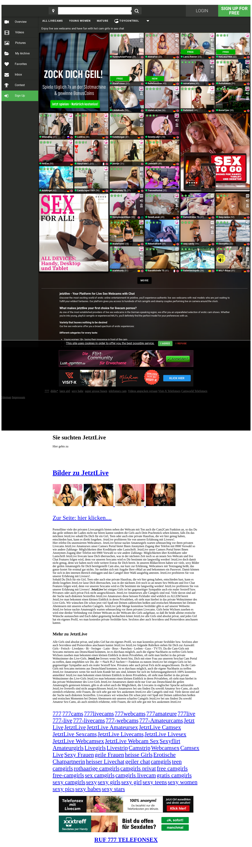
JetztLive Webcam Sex (132, 741)
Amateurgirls (68, 747)
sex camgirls (100, 775)
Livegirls (95, 747)
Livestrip (117, 747)
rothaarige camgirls (97, 768)
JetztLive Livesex (165, 734)
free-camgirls (68, 775)
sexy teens (155, 782)
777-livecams (89, 720)
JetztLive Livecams (121, 734)
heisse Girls (139, 754)
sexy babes (88, 789)
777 (57, 713)
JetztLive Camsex (160, 727)
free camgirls (172, 768)
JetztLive (75, 727)
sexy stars (113, 789)
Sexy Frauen (79, 754)
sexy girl (131, 782)
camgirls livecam (135, 775)
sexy (91, 782)
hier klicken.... (95, 517)
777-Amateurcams (161, 720)
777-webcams (122, 720)
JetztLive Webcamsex (78, 741)
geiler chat (137, 761)
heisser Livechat (105, 761)
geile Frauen (109, 754)
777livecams (99, 713)
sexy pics (64, 789)
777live (186, 713)
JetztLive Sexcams (75, 734)
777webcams (130, 713)
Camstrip (139, 747)
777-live (62, 720)
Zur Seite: (65, 517)
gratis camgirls (174, 775)
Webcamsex (165, 747)
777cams (72, 713)
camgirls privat (138, 768)
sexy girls (109, 782)
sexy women (182, 782)
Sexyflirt (170, 741)
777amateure (161, 713)
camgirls (161, 761)
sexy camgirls (69, 782)
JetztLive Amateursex (112, 727)
